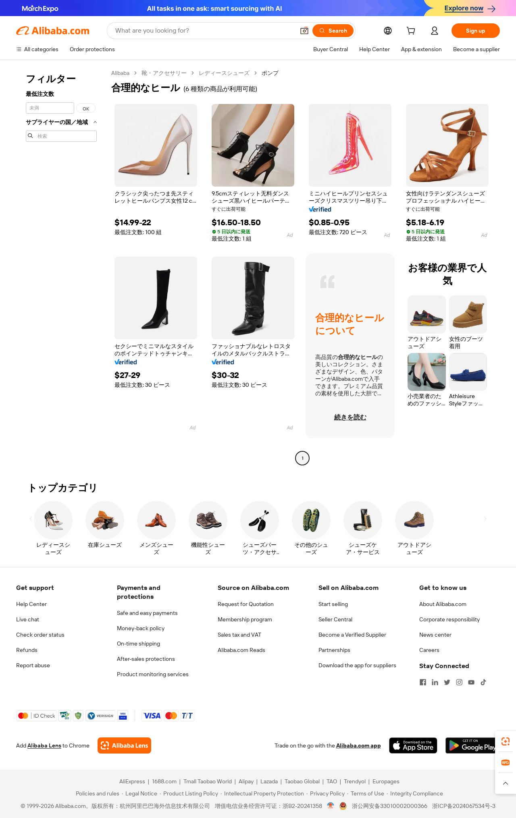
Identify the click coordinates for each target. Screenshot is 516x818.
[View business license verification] (331, 806)
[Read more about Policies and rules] (96, 793)
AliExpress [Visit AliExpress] (132, 781)
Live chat (27, 619)
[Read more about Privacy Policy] (325, 793)
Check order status (40, 634)
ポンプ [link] (270, 73)
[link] (505, 741)
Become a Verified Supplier (352, 634)
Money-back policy (140, 628)
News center (435, 634)
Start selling (333, 604)
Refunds (26, 650)
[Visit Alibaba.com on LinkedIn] (435, 682)
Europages (385, 781)
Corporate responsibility (449, 619)
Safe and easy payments (147, 613)
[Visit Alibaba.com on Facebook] (423, 682)
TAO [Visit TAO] (332, 781)
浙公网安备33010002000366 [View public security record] (389, 806)
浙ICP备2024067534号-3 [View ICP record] (463, 806)
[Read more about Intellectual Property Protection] (262, 793)
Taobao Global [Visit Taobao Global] (302, 781)
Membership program (245, 619)
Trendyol (355, 781)
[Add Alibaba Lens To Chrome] (124, 745)
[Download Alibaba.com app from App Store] (413, 745)
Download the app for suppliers (357, 665)
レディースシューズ (224, 73)
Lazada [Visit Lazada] (269, 781)
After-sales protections (146, 659)
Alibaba (120, 73)
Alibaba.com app (358, 745)
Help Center (31, 604)
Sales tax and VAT (239, 634)
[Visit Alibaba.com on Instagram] (459, 682)
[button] (304, 30)
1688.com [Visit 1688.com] (164, 781)
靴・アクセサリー (164, 73)
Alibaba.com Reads (241, 650)
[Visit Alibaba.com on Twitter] (447, 682)
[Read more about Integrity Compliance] (415, 793)
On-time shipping (138, 643)
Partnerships (334, 650)
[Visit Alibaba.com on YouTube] (471, 682)
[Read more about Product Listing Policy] (189, 793)
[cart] (412, 32)
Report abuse (33, 665)
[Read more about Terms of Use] (365, 793)
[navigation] (61, 266)
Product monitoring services (153, 674)
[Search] (333, 30)
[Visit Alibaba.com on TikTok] (483, 682)
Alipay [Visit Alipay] (246, 781)
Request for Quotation (246, 604)
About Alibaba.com (442, 604)
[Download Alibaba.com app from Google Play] (472, 745)
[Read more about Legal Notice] (139, 793)
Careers (429, 650)
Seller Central (335, 619)
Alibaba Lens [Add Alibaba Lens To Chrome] (44, 745)
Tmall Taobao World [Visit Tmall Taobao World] (207, 781)
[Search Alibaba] (204, 30)
